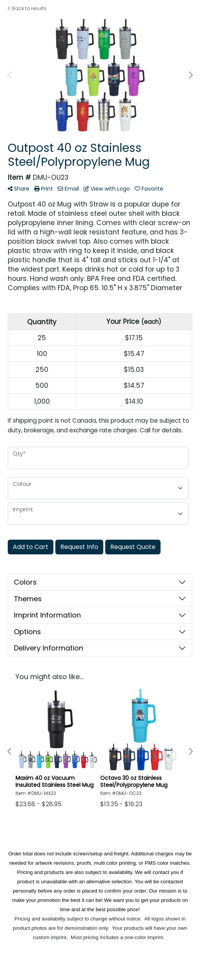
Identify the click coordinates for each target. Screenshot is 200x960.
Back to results (27, 8)
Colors (25, 582)
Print (43, 189)
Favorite (149, 189)
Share (18, 189)
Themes (28, 599)
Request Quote (133, 546)
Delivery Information (48, 648)
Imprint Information (47, 615)
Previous (10, 75)
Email (68, 189)
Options (27, 632)
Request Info (79, 546)
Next (190, 75)
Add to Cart (30, 546)
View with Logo (107, 189)
